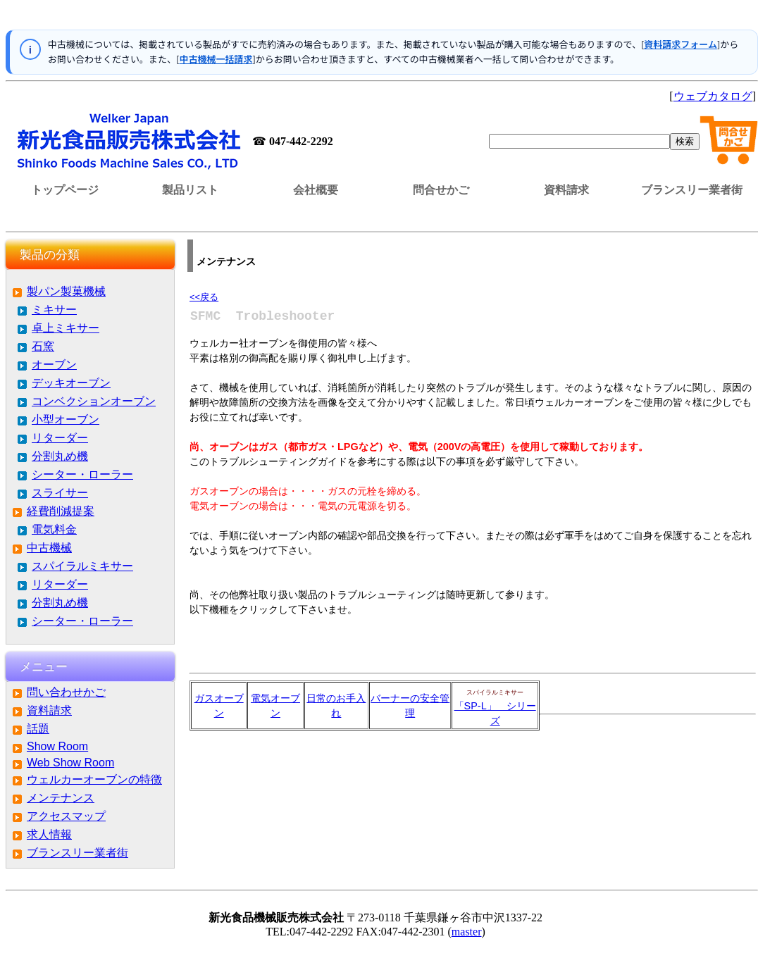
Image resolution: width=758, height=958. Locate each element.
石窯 (43, 346)
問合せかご (441, 190)
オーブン (54, 365)
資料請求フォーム (680, 44)
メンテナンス (60, 798)
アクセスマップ (66, 816)
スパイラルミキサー (82, 566)
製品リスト (190, 190)
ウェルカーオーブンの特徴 (94, 779)
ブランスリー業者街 (692, 190)
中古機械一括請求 (215, 59)
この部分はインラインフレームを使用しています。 (382, 17)
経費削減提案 (60, 511)
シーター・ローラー (82, 474)
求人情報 (49, 834)
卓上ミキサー (65, 328)
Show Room (57, 746)
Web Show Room (70, 763)
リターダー (60, 438)
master (467, 932)
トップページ (65, 190)
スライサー (60, 493)
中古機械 (49, 548)
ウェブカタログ (712, 96)
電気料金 (54, 529)
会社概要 (315, 190)
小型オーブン (65, 419)
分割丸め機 (60, 456)
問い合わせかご (66, 692)
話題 (38, 729)
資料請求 (566, 190)
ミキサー (54, 310)
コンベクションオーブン (94, 401)
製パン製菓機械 (66, 291)
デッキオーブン (71, 383)
